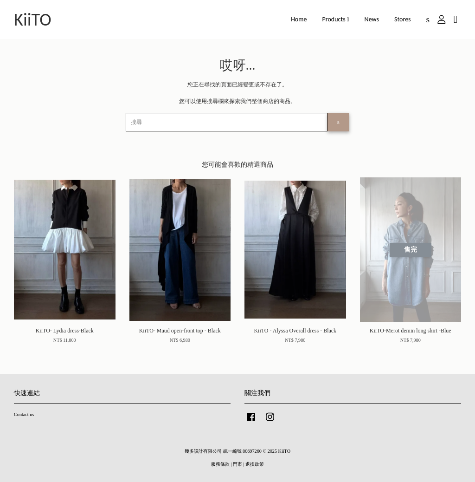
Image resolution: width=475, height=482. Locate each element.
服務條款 (220, 464)
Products (335, 19)
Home (299, 19)
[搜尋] (226, 122)
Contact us (24, 414)
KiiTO (32, 19)
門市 (237, 464)
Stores (402, 19)
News (372, 19)
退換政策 (254, 464)
